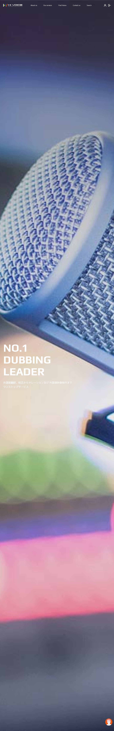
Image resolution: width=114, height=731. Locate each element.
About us (34, 5)
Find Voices (62, 5)
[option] (57, 365)
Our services (47, 5)
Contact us (76, 5)
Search (89, 5)
